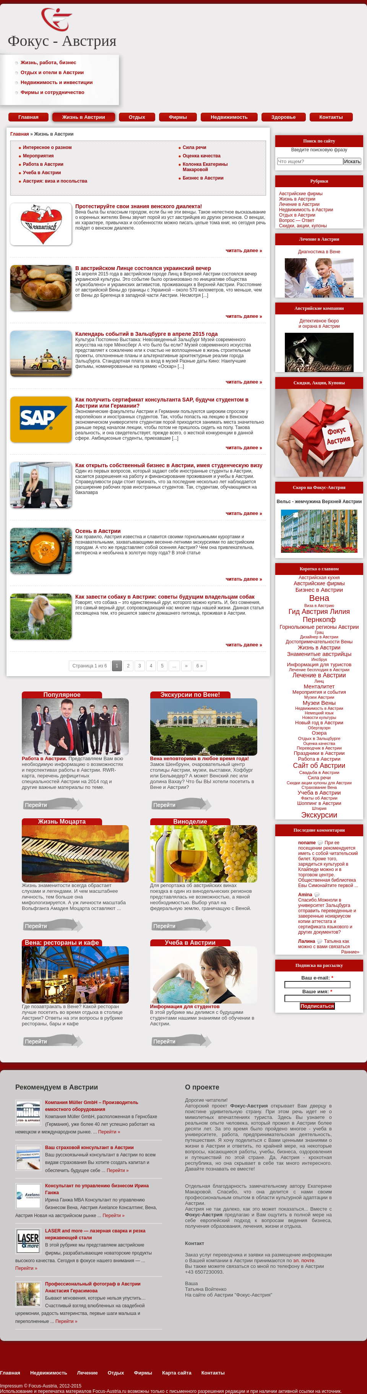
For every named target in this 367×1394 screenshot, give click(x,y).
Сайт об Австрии (319, 765)
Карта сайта (177, 1373)
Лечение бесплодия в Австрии (319, 669)
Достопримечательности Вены (319, 641)
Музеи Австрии (319, 697)
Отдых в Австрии (297, 215)
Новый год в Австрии (319, 722)
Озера (319, 733)
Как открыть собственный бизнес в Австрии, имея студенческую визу (168, 465)
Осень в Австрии (98, 531)
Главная (28, 117)
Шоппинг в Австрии (319, 803)
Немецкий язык (319, 713)
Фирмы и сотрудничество (52, 92)
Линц (319, 681)
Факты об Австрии (319, 798)
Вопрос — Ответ (296, 220)
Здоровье (283, 117)
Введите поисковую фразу (319, 149)
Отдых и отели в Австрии (52, 72)
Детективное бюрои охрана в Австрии (319, 323)
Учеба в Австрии (42, 172)
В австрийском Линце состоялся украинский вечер (143, 268)
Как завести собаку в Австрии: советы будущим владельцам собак (165, 597)
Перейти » (108, 1132)
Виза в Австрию (319, 605)
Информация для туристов (319, 664)
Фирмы (178, 117)
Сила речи (194, 147)
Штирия (319, 808)
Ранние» (350, 952)
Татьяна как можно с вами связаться (324, 944)
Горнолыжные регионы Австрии (319, 627)
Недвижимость (229, 117)
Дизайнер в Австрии (319, 637)
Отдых (137, 117)
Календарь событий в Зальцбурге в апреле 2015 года (146, 334)
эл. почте (303, 1260)
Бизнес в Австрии (203, 178)
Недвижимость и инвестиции (57, 82)
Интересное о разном (47, 147)
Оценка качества (202, 156)
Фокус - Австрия (62, 40)
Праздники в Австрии (319, 753)
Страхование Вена (319, 787)
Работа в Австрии (43, 164)
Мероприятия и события (319, 692)
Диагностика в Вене (319, 251)
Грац (319, 632)
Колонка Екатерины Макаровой (205, 167)
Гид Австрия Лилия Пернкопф (319, 615)
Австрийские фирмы (301, 193)
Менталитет (319, 686)
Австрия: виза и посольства (55, 181)
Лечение (87, 1373)
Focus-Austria (43, 1386)
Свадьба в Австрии (319, 772)
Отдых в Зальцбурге (319, 738)
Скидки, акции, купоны (303, 225)
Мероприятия (38, 156)
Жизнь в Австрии (83, 117)
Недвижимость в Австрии (306, 209)
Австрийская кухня (319, 577)
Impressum (11, 1386)
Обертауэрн (319, 727)
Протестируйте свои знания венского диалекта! (138, 206)
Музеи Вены (319, 702)
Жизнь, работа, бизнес (48, 62)
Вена (319, 598)
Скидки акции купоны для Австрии (319, 782)
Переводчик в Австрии (319, 748)
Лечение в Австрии (299, 204)
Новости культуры (319, 717)
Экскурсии (319, 815)
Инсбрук (319, 659)
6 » (199, 666)
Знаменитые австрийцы (319, 654)
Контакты (331, 117)
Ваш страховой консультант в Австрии (89, 1147)
